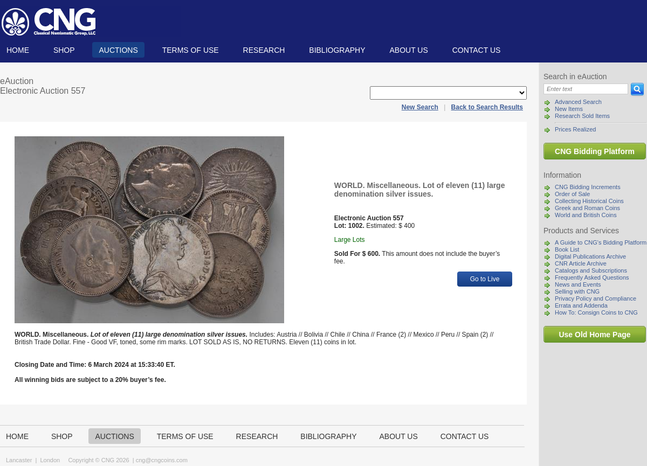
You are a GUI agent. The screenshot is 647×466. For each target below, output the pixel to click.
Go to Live (485, 279)
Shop (64, 50)
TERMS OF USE (190, 50)
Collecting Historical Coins (589, 201)
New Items (569, 109)
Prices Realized (575, 129)
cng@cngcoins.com (162, 460)
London (50, 460)
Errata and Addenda (581, 305)
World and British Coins (586, 215)
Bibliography (337, 50)
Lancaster (19, 460)
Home (17, 50)
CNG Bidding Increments (588, 187)
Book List (567, 249)
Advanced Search (578, 102)
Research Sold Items (582, 116)
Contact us (476, 50)
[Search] (585, 89)
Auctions (118, 50)
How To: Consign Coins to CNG (596, 312)
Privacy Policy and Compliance (595, 298)
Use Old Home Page (594, 334)
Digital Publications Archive (590, 256)
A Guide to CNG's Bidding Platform (600, 242)
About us (408, 50)
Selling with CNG (577, 291)
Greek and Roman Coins (587, 208)
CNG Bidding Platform (595, 151)
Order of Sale (572, 194)
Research (264, 50)
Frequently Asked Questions (592, 277)
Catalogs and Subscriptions (591, 270)
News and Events (578, 284)
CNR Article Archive (581, 263)
